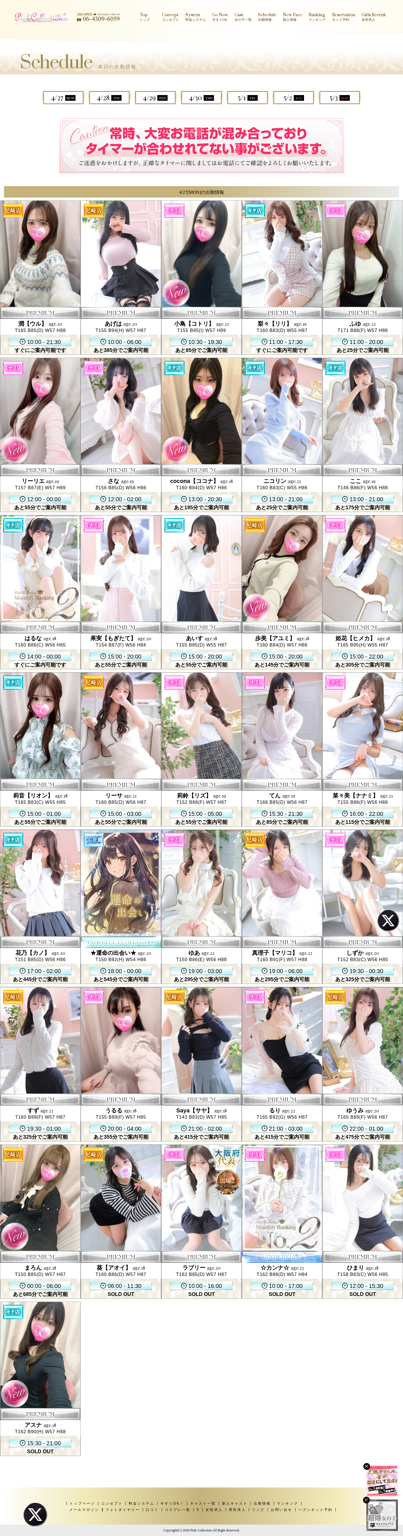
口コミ (152, 1509)
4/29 (155, 97)
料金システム (141, 1503)
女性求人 (214, 1509)
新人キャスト (235, 1503)
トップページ (82, 1503)
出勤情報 (262, 1503)
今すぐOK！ (172, 1503)
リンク (258, 1509)
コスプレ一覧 (177, 1509)
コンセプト (112, 1503)
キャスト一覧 (203, 1503)
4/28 (109, 97)
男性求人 (237, 1509)
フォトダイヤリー (123, 1509)
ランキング (287, 1503)
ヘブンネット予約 (315, 1509)
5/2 (293, 97)
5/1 (248, 97)
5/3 (339, 97)
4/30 (201, 97)
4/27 (63, 97)
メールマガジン (84, 1509)
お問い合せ (281, 1509)
